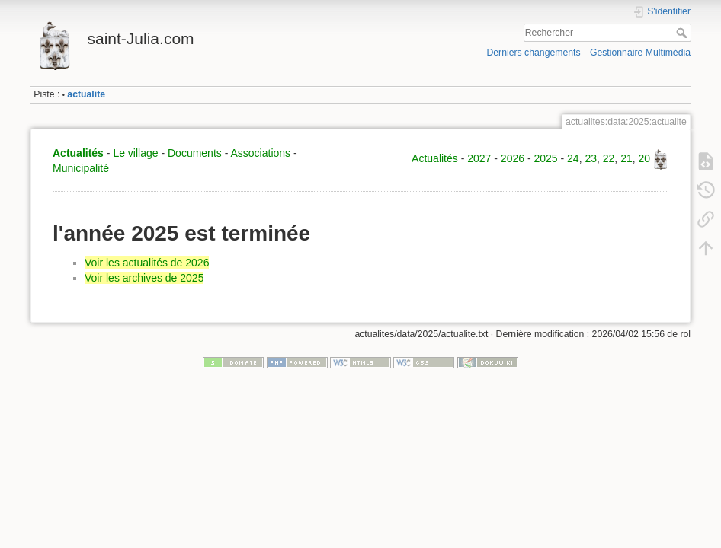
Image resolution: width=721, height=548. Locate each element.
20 (645, 158)
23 (591, 158)
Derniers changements (533, 52)
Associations (260, 153)
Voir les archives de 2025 (144, 278)
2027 (479, 158)
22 (609, 158)
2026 (512, 158)
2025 (545, 158)
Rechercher (683, 32)
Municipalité (81, 168)
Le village (135, 153)
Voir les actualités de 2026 (147, 262)
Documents (195, 153)
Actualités (78, 153)
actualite (86, 94)
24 (573, 158)
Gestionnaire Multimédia (640, 52)
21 (626, 158)
